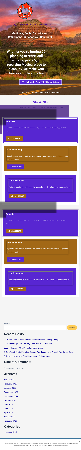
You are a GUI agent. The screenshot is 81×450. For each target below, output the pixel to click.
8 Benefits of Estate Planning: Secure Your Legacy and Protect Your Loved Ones (38, 352)
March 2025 (9, 380)
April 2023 (8, 413)
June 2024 (8, 408)
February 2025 (10, 384)
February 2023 (10, 421)
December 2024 (11, 392)
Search (7, 323)
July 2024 (8, 404)
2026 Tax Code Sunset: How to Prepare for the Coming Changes (32, 340)
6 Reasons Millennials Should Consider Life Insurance (27, 356)
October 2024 (10, 400)
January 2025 (10, 388)
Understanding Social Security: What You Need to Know (28, 344)
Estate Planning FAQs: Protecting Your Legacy (24, 348)
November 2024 (11, 396)
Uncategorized (10, 432)
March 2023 (9, 417)
